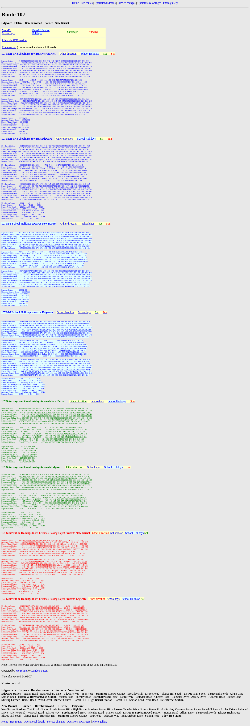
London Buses (39, 670)
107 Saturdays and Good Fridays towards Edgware (31, 467)
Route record (9, 47)
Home (75, 2)
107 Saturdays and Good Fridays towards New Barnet (33, 401)
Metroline (21, 670)
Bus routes (87, 2)
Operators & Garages (149, 2)
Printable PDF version (14, 40)
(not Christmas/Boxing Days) (61, 532)
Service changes (127, 2)
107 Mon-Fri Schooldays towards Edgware (26, 138)
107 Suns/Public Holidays (16, 532)
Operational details (105, 2)
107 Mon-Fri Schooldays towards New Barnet (28, 53)
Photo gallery (170, 2)
